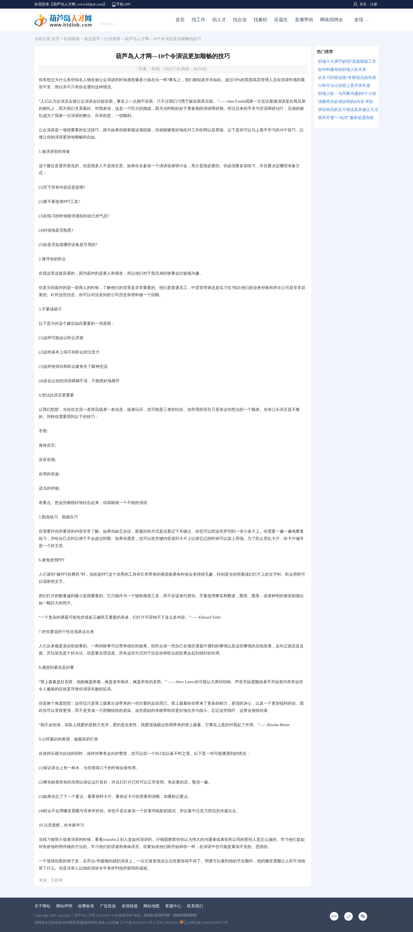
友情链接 (130, 906)
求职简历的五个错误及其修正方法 (348, 110)
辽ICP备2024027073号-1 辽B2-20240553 (149, 923)
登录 (363, 4)
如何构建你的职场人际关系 (342, 69)
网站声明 (64, 906)
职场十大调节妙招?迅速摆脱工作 (347, 61)
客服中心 (173, 906)
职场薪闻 (72, 39)
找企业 (240, 19)
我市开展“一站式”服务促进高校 (346, 118)
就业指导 (92, 39)
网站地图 (151, 906)
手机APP (123, 4)
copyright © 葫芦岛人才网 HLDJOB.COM (87, 915)
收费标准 (86, 906)
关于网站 (42, 906)
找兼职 (260, 19)
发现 (358, 19)
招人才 (219, 19)
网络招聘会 (331, 19)
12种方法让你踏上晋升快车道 (344, 85)
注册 (373, 4)
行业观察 (112, 39)
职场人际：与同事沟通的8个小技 (347, 93)
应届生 (281, 19)
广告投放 (108, 906)
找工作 (198, 19)
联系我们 (195, 906)
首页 (180, 19)
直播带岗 (304, 19)
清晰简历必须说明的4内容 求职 (345, 101)
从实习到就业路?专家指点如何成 (347, 77)
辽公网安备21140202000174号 (204, 923)
